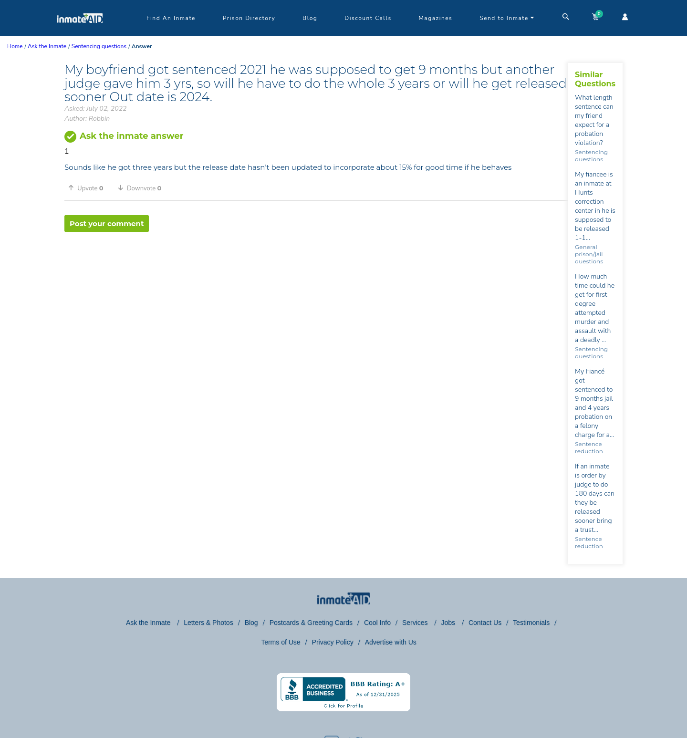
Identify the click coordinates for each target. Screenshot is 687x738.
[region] (316, 263)
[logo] (80, 33)
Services (416, 622)
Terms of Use (280, 642)
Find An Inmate (171, 18)
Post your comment (107, 223)
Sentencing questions (591, 155)
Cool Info (377, 622)
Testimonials (531, 622)
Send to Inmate (507, 18)
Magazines (436, 18)
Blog (309, 18)
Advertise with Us (390, 642)
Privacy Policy (333, 642)
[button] (89, 188)
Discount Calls (367, 18)
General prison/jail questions (589, 254)
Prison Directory (249, 18)
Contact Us (484, 622)
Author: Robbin (87, 118)
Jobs (449, 622)
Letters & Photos (208, 622)
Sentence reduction (589, 447)
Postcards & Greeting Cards (311, 622)
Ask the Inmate (149, 622)
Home (14, 46)
